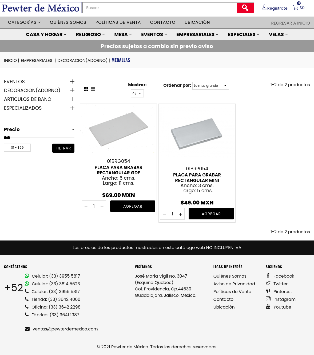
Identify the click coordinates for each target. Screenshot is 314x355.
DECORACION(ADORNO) (84, 60)
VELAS (278, 34)
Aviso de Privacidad (234, 284)
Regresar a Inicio (290, 23)
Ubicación (197, 22)
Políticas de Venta (232, 292)
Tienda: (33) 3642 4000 (52, 299)
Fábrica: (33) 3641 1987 (52, 315)
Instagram (281, 299)
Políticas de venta (118, 22)
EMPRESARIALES (197, 34)
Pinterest (279, 292)
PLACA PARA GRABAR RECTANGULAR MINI (197, 177)
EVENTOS (154, 34)
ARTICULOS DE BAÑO (27, 99)
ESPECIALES (244, 34)
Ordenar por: (177, 85)
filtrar (63, 148)
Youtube (278, 307)
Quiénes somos (68, 22)
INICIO (12, 60)
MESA (123, 34)
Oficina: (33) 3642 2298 (53, 307)
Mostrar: (137, 85)
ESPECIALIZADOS (23, 108)
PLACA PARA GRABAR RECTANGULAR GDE (118, 170)
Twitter (277, 284)
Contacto (163, 22)
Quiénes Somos (230, 276)
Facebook (280, 276)
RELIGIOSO (90, 34)
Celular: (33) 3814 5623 (52, 284)
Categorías (24, 22)
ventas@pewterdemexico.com (61, 329)
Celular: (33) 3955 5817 (52, 276)
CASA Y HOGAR (46, 34)
